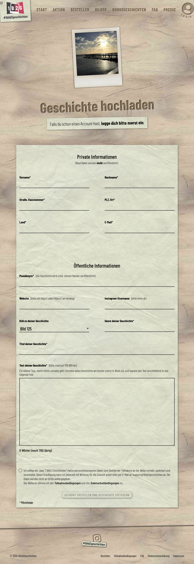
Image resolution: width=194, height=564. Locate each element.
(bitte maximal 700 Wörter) (48, 365)
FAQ (155, 9)
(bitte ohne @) (125, 298)
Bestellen (80, 9)
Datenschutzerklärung (158, 556)
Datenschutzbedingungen (105, 483)
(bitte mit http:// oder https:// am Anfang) (46, 298)
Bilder (101, 9)
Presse (169, 9)
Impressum (178, 556)
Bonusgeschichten (129, 9)
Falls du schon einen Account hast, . (97, 123)
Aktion (59, 9)
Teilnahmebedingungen (68, 483)
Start (41, 9)
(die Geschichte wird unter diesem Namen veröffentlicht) (57, 276)
